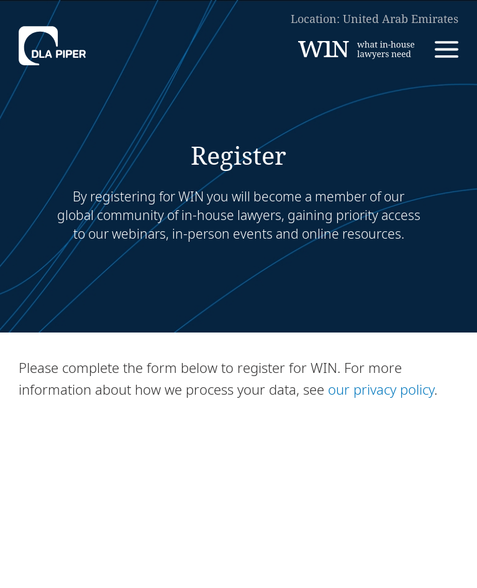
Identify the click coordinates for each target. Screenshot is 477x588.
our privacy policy (381, 389)
